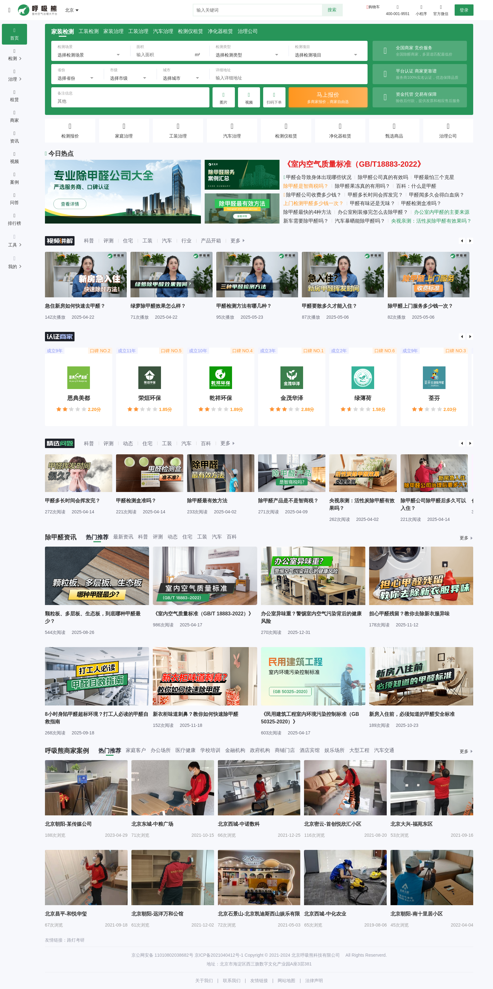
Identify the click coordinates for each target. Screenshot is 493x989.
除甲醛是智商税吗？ (306, 186)
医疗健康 (185, 750)
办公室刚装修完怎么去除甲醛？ (373, 212)
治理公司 (248, 31)
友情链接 (259, 980)
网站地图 (286, 980)
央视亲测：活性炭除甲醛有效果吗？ (431, 221)
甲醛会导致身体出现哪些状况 (317, 177)
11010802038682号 (174, 955)
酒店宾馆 (310, 750)
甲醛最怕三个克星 (434, 177)
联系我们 (232, 980)
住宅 (128, 240)
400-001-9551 (398, 14)
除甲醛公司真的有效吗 (383, 177)
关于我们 (204, 980)
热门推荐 (97, 537)
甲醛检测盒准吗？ (421, 203)
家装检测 (62, 32)
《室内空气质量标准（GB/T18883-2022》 (353, 164)
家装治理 (113, 31)
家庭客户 (136, 750)
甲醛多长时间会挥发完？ (375, 194)
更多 (235, 240)
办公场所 (161, 750)
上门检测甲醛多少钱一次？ (313, 203)
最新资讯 (123, 536)
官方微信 (440, 9)
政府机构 (260, 750)
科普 (89, 240)
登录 (464, 10)
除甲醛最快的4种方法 (307, 212)
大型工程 (359, 750)
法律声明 (314, 980)
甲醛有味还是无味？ (372, 203)
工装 (147, 240)
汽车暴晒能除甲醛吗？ (360, 221)
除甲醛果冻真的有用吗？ (362, 186)
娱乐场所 (334, 750)
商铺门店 (285, 750)
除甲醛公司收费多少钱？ (312, 194)
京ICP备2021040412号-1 (219, 955)
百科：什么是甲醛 (416, 186)
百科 (206, 443)
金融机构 (235, 750)
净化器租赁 (220, 31)
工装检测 (89, 31)
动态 (128, 443)
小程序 (421, 9)
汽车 (167, 240)
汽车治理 (163, 31)
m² (197, 54)
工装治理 (138, 31)
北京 (69, 10)
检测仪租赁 (190, 31)
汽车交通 (384, 750)
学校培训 (210, 750)
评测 (108, 240)
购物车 (374, 7)
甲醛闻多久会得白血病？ (436, 194)
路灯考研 (76, 940)
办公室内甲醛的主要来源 (441, 212)
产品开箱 (211, 240)
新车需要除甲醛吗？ (306, 221)
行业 (186, 240)
